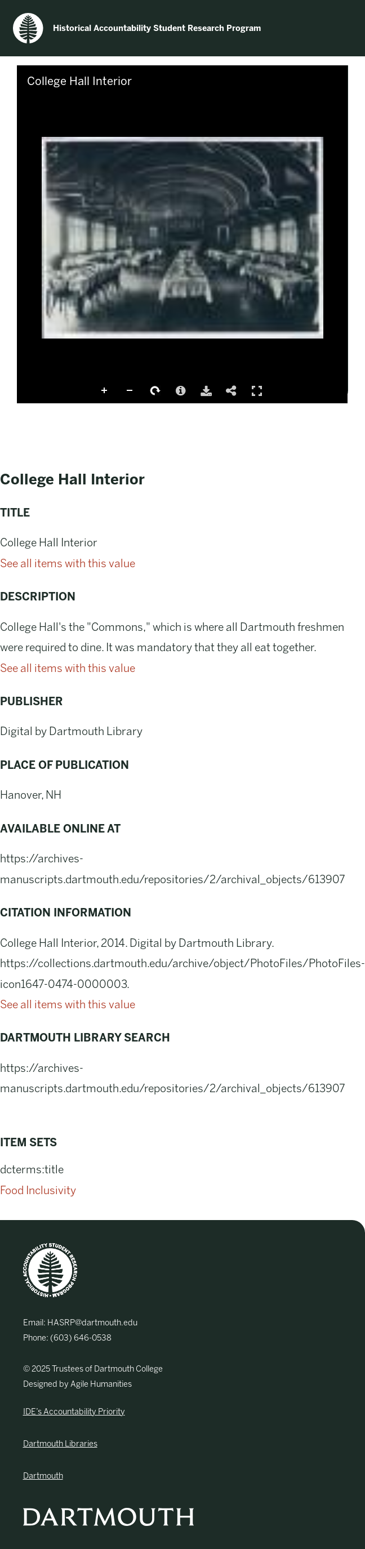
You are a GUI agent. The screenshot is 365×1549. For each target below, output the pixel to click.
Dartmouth (43, 1476)
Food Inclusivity (38, 1190)
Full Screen (256, 390)
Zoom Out (130, 390)
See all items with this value (67, 563)
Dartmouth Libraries (60, 1444)
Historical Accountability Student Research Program (137, 28)
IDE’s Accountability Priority (74, 1411)
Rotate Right (155, 390)
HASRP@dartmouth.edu (92, 1322)
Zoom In (104, 390)
